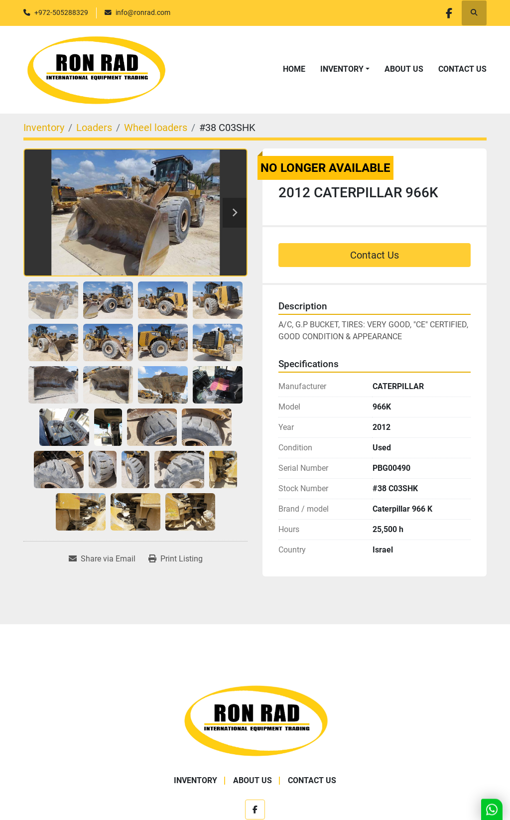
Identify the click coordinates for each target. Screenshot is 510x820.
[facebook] (448, 12)
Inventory (342, 69)
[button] (345, 69)
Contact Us (462, 69)
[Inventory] (43, 128)
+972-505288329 (61, 12)
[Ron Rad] (255, 719)
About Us (403, 69)
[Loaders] (94, 128)
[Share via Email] (102, 558)
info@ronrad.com (143, 12)
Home (294, 69)
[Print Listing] (175, 558)
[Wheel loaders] (155, 128)
